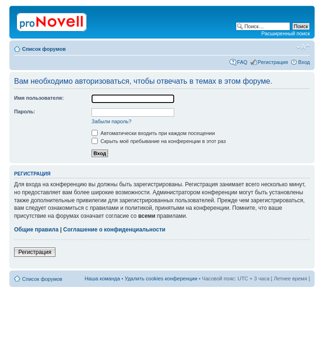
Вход (304, 62)
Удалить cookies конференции (161, 278)
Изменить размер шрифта (303, 47)
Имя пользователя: (39, 98)
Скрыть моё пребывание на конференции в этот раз (159, 141)
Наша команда (102, 278)
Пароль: (24, 111)
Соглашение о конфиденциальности (114, 229)
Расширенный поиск (285, 33)
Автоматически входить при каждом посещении (153, 133)
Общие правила (36, 229)
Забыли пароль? (111, 121)
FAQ (242, 62)
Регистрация (273, 62)
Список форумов (44, 49)
